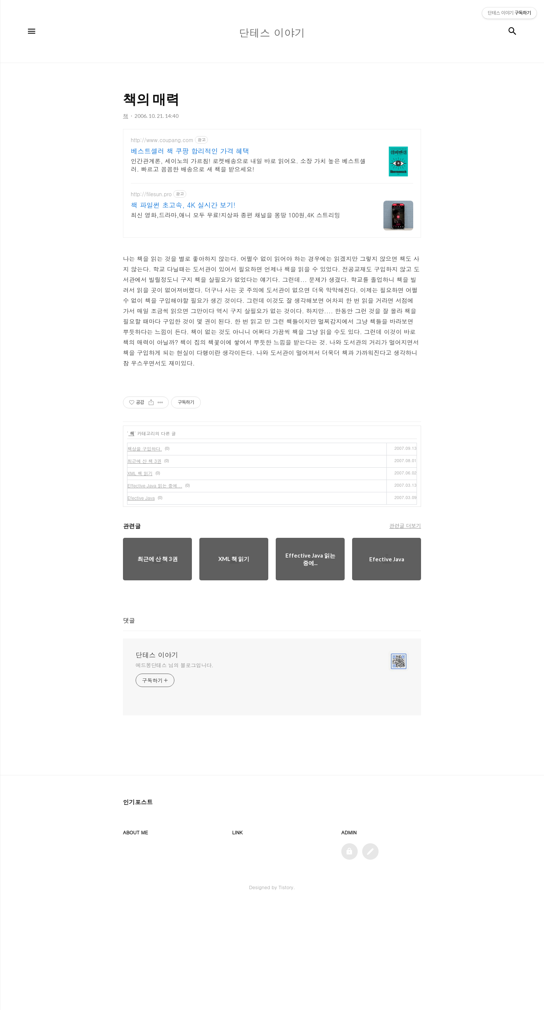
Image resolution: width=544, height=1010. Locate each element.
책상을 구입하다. (144, 553)
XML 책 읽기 (139, 577)
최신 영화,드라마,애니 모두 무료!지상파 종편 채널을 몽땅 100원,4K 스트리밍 (235, 215)
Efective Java (141, 602)
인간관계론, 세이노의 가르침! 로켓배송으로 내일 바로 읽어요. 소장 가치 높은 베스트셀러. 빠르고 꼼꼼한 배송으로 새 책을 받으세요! (248, 165)
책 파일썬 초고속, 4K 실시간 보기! (183, 205)
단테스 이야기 (157, 759)
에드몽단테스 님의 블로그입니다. (175, 769)
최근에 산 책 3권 (144, 565)
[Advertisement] (272, 428)
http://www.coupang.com (162, 140)
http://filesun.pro (151, 194)
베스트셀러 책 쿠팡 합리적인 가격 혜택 (190, 151)
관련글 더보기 (405, 630)
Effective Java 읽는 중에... (154, 590)
